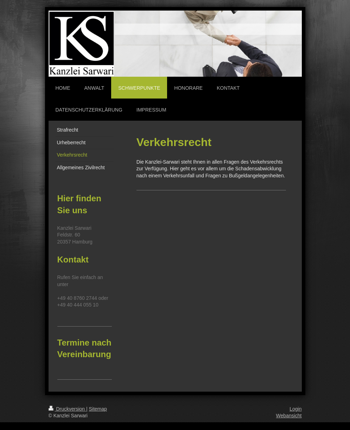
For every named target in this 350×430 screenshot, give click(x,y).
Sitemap (98, 409)
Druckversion (67, 409)
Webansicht (289, 415)
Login (295, 409)
